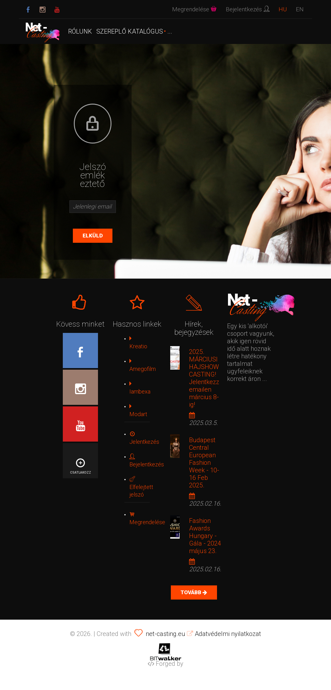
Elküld (93, 235)
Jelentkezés (144, 438)
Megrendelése (147, 518)
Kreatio (138, 342)
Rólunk (80, 31)
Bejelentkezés (146, 461)
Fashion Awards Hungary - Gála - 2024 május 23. (205, 536)
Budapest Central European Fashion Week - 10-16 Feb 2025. (204, 462)
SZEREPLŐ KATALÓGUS (129, 31)
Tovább (192, 592)
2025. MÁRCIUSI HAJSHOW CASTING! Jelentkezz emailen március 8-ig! (204, 378)
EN (300, 9)
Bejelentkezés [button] (247, 9)
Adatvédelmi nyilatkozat (224, 634)
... (169, 31)
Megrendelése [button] (194, 9)
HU (283, 9)
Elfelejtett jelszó (141, 487)
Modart (138, 410)
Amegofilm (142, 365)
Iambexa (139, 388)
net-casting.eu (165, 634)
